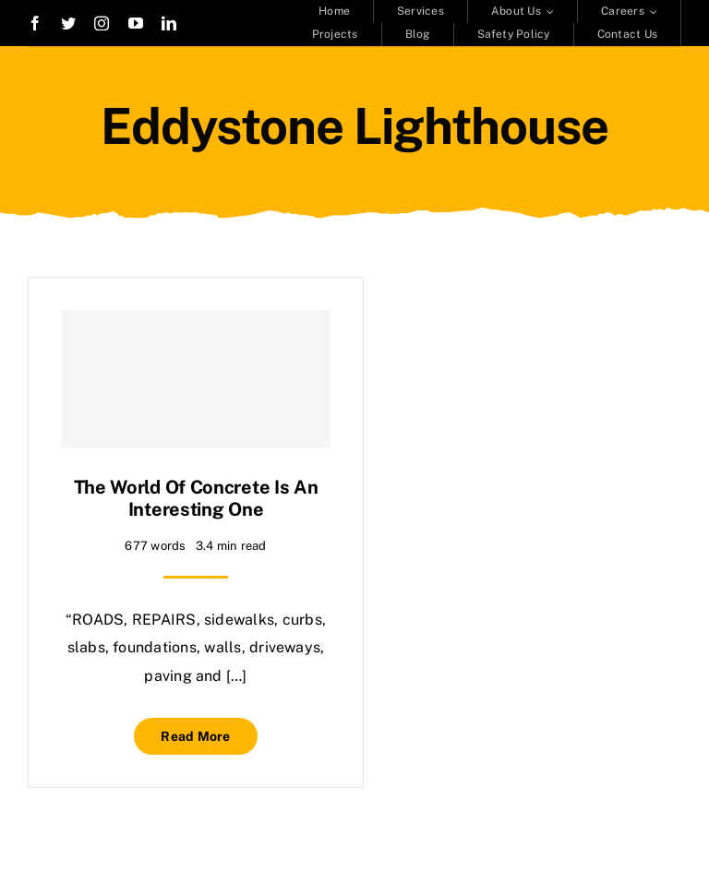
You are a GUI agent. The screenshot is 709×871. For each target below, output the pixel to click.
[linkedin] (169, 23)
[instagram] (101, 23)
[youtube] (135, 23)
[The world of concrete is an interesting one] (195, 379)
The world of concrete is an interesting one (196, 498)
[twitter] (68, 23)
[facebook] (35, 23)
